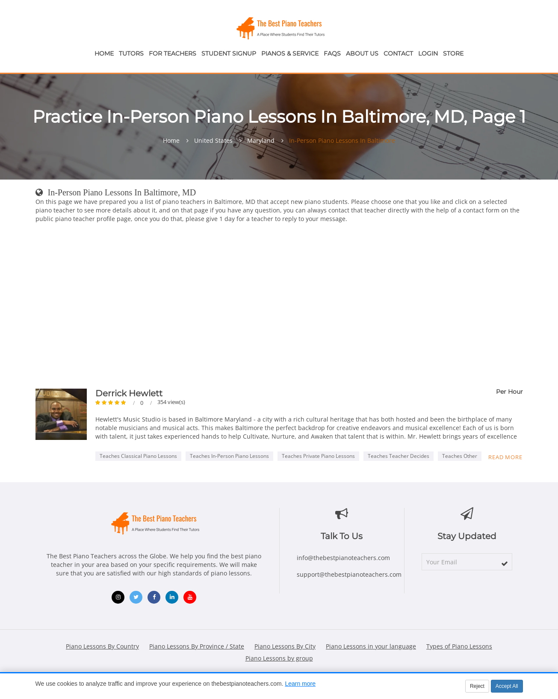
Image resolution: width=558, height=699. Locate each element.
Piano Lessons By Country (102, 646)
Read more (505, 457)
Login (428, 53)
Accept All (507, 686)
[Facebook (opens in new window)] (154, 597)
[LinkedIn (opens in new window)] (171, 597)
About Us (362, 53)
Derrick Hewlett (128, 393)
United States (213, 140)
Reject (477, 686)
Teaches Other (459, 456)
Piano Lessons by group (279, 658)
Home (104, 53)
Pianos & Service (290, 53)
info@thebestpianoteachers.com (343, 557)
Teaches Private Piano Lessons (318, 456)
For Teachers (172, 53)
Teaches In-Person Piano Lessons (229, 456)
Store (453, 53)
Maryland (261, 140)
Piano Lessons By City (285, 646)
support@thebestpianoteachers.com (349, 574)
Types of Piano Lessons (459, 646)
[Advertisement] (279, 307)
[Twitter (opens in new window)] (136, 597)
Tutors (131, 53)
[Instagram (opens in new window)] (118, 597)
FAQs (332, 53)
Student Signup (228, 53)
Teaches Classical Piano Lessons (138, 456)
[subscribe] (504, 563)
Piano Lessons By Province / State (196, 646)
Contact (398, 53)
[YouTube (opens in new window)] (189, 597)
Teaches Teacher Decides (398, 456)
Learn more (300, 683)
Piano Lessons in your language (371, 646)
